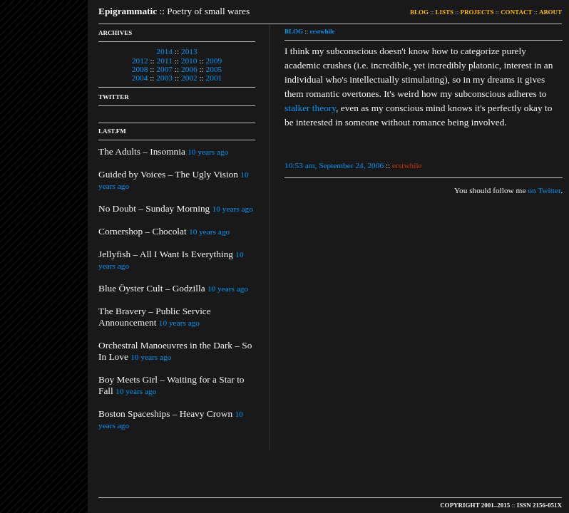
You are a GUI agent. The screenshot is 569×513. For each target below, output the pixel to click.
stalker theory (310, 108)
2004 (140, 77)
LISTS (445, 12)
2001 (214, 77)
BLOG (419, 12)
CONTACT (516, 12)
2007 (164, 69)
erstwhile (322, 31)
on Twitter (544, 190)
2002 (189, 77)
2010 (189, 60)
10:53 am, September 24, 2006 (334, 165)
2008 (140, 69)
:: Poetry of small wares (174, 11)
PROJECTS (477, 12)
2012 (140, 60)
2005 (214, 69)
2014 (164, 51)
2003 (164, 77)
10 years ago (208, 151)
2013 (189, 51)
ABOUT (550, 12)
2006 (189, 69)
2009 (213, 60)
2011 (165, 60)
